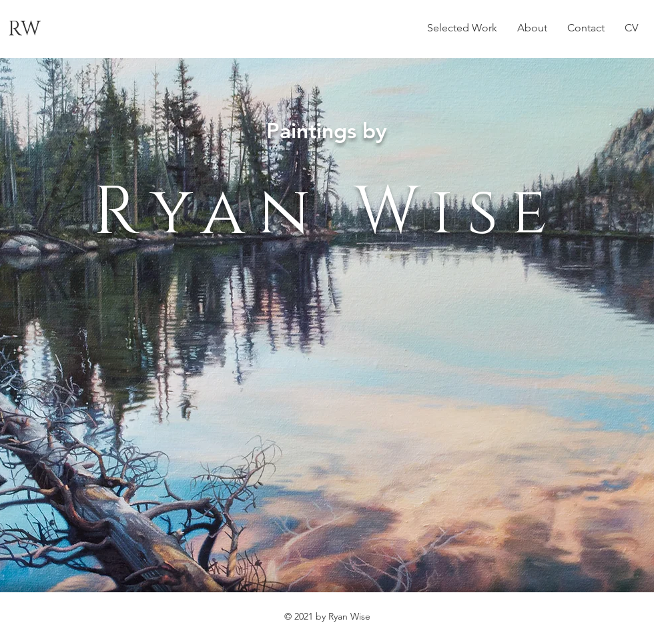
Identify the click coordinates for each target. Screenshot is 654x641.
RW (24, 29)
